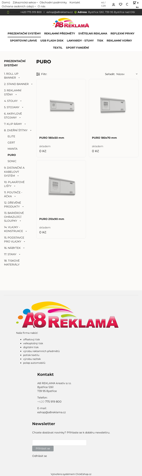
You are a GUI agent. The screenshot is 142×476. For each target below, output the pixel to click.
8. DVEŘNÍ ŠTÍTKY (16, 130)
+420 (41, 401)
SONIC (12, 161)
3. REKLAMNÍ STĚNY (12, 92)
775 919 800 (53, 401)
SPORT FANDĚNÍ (77, 47)
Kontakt (15, 12)
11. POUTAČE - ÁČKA (13, 194)
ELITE (11, 136)
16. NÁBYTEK (12, 248)
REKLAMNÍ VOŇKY (119, 40)
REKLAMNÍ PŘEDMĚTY (59, 33)
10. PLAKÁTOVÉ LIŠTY (14, 184)
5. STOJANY (11, 107)
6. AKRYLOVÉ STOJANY (13, 115)
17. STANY (10, 254)
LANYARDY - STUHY (80, 40)
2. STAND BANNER (16, 84)
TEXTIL (57, 47)
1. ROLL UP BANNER (11, 75)
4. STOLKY (11, 101)
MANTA (13, 148)
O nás (41, 6)
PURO (12, 155)
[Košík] (134, 4)
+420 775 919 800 (31, 12)
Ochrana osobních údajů (18, 6)
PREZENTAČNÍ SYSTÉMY (24, 33)
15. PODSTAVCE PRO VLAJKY (14, 239)
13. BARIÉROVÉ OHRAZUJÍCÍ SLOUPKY (14, 216)
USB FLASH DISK (51, 40)
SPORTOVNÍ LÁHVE (23, 40)
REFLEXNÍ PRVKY (122, 33)
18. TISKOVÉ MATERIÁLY (12, 262)
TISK (100, 40)
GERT (11, 142)
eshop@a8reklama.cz (60, 12)
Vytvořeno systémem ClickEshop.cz (71, 474)
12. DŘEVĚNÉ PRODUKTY (12, 204)
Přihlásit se (43, 448)
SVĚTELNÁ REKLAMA (92, 33)
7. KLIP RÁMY (13, 124)
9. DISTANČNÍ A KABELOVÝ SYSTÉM (14, 171)
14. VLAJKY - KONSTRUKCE (13, 229)
